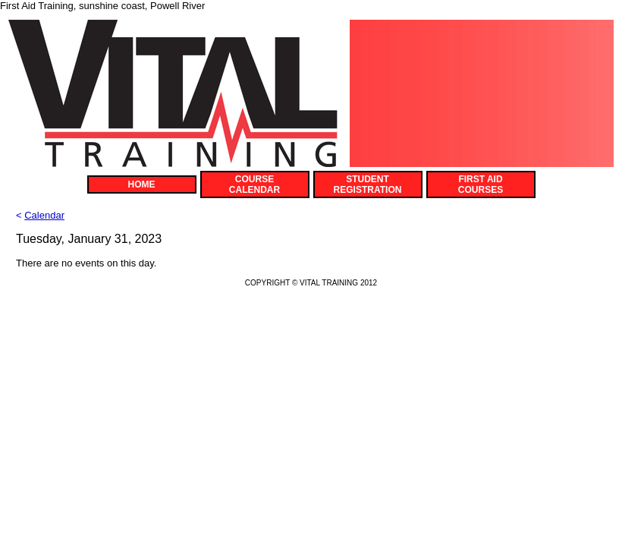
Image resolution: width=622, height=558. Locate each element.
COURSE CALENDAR (254, 184)
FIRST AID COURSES (480, 184)
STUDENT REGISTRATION (368, 184)
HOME (142, 184)
